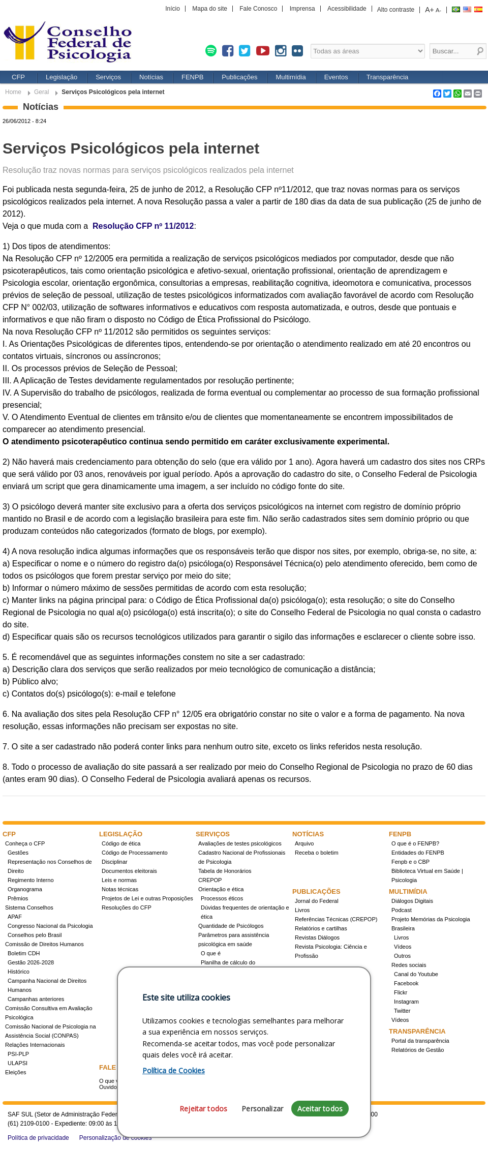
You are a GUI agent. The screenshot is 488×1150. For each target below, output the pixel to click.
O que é (211, 953)
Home (13, 92)
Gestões (18, 853)
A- (438, 10)
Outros (402, 956)
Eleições (15, 1072)
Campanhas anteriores (36, 999)
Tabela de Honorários (225, 871)
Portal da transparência (420, 1041)
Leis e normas (119, 880)
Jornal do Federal (317, 901)
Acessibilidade (347, 9)
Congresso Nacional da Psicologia (50, 926)
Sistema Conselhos (29, 907)
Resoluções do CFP (126, 907)
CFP (18, 77)
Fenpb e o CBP (410, 862)
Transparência (388, 77)
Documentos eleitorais (129, 871)
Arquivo (304, 843)
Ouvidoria (111, 1087)
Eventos (336, 77)
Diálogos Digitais (412, 901)
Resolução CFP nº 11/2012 (143, 226)
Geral (41, 92)
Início (172, 9)
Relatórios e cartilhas (321, 928)
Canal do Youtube (416, 974)
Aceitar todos (320, 1108)
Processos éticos (222, 898)
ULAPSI (17, 1063)
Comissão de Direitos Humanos (44, 944)
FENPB (192, 77)
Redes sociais (408, 965)
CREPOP (210, 880)
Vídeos (402, 947)
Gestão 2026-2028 (31, 962)
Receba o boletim (317, 853)
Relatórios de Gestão (417, 1050)
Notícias (151, 77)
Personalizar (262, 1108)
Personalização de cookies (115, 1137)
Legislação (61, 77)
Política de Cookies (173, 1070)
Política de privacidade (38, 1137)
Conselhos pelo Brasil (35, 935)
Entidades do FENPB (417, 853)
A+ (429, 10)
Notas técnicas (120, 889)
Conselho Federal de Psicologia (71, 43)
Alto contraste (395, 10)
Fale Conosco (258, 9)
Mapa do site (209, 9)
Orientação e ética (220, 889)
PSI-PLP (18, 1054)
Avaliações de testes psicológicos (240, 843)
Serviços (108, 77)
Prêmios (18, 898)
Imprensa (302, 9)
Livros (302, 910)
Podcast (401, 910)
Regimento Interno (31, 880)
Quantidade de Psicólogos (230, 926)
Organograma (25, 889)
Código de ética (121, 843)
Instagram (406, 1001)
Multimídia (291, 77)
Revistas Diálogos (317, 937)
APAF (15, 917)
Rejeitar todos (203, 1108)
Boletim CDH (24, 953)
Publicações (239, 77)
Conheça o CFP (25, 843)
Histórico (18, 972)
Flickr (400, 992)
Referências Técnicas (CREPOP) (336, 919)
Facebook (406, 983)
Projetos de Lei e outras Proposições (147, 898)
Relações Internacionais (35, 1045)
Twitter (402, 1011)
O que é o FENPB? (415, 843)
